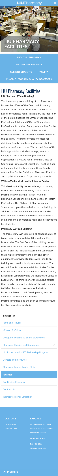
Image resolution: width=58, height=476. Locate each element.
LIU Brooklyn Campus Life (40, 424)
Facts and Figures (12, 322)
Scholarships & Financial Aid (41, 428)
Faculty (43, 72)
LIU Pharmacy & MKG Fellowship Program (25, 352)
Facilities (7, 374)
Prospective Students (29, 64)
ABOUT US (9, 316)
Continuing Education (14, 381)
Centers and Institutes (15, 359)
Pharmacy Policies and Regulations (21, 344)
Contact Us (9, 389)
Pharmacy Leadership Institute (19, 366)
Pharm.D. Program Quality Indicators (29, 79)
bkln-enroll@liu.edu (38, 448)
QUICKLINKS (11, 472)
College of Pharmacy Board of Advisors (24, 337)
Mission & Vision (12, 330)
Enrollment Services (38, 432)
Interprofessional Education (17, 396)
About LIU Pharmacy (29, 57)
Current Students (21, 72)
